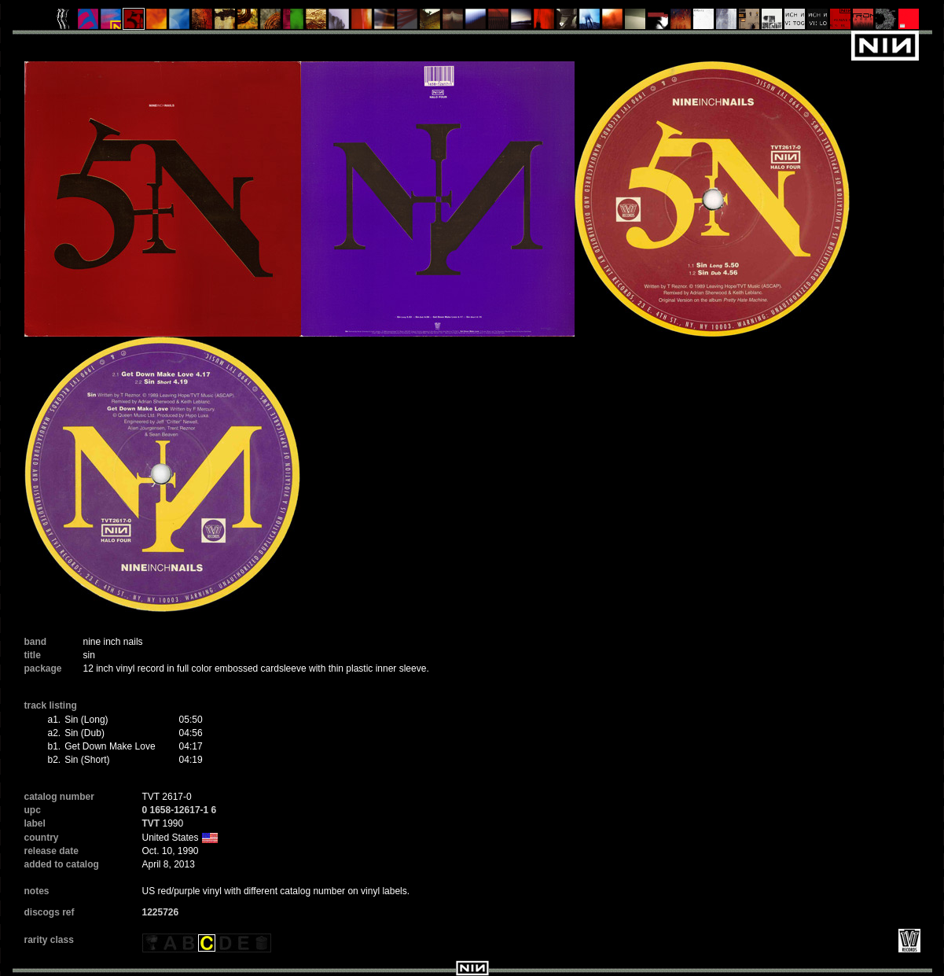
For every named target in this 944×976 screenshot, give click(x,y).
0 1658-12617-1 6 (179, 810)
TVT (151, 823)
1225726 (160, 912)
